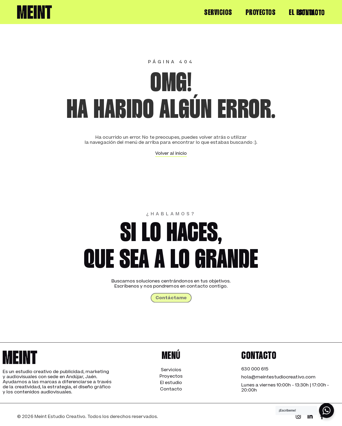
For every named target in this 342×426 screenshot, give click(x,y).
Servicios (171, 370)
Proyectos (171, 376)
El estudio (171, 382)
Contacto (171, 389)
